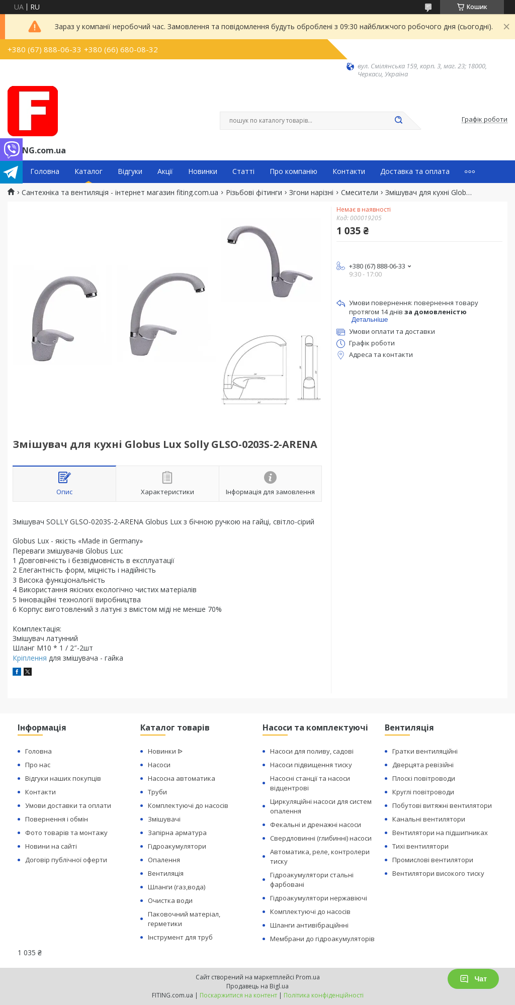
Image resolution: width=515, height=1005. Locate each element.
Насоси (159, 764)
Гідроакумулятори (177, 846)
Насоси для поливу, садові (312, 751)
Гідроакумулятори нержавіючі (318, 897)
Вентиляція (166, 873)
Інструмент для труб (180, 937)
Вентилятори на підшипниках (440, 832)
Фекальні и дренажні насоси (315, 824)
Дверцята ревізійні (423, 764)
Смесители (359, 192)
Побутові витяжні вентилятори (442, 805)
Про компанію (293, 171)
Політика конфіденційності (324, 995)
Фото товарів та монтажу (66, 832)
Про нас (37, 764)
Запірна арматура (177, 832)
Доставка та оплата (415, 171)
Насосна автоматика (181, 778)
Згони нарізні (311, 192)
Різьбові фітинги (254, 192)
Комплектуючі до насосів (188, 805)
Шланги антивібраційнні (309, 925)
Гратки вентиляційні (425, 751)
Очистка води (170, 900)
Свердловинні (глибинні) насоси (321, 838)
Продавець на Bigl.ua (257, 986)
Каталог (88, 171)
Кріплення (30, 658)
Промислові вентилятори (432, 859)
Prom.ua (308, 977)
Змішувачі (164, 819)
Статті (243, 171)
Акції (165, 171)
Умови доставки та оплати (68, 805)
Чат (473, 978)
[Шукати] (398, 121)
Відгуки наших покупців (63, 778)
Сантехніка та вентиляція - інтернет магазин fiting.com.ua (120, 192)
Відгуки (130, 171)
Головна (44, 171)
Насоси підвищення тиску (311, 764)
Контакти (348, 171)
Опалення (164, 859)
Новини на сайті (51, 846)
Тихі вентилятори (420, 846)
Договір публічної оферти (66, 859)
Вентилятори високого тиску (438, 873)
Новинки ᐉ (165, 751)
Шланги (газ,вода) (176, 886)
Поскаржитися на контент (238, 995)
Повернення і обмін (56, 819)
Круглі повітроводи (423, 791)
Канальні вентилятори (428, 819)
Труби (157, 791)
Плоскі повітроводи (423, 778)
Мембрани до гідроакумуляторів (322, 938)
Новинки (202, 171)
